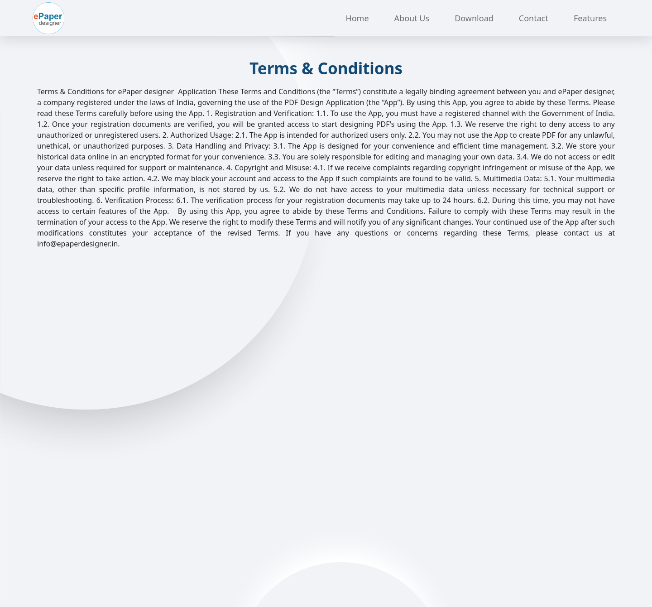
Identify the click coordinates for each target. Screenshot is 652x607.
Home (357, 18)
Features (590, 18)
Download (474, 18)
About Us (412, 18)
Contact (533, 18)
